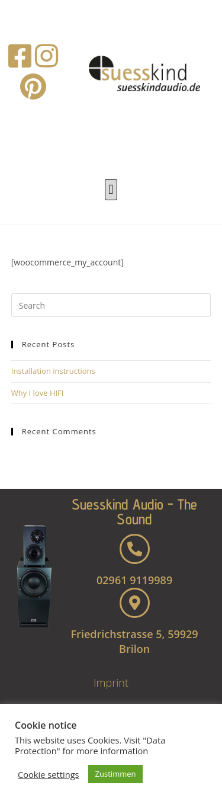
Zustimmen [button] (115, 773)
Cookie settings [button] (48, 774)
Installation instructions (53, 371)
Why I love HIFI (37, 392)
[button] (111, 190)
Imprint (111, 682)
